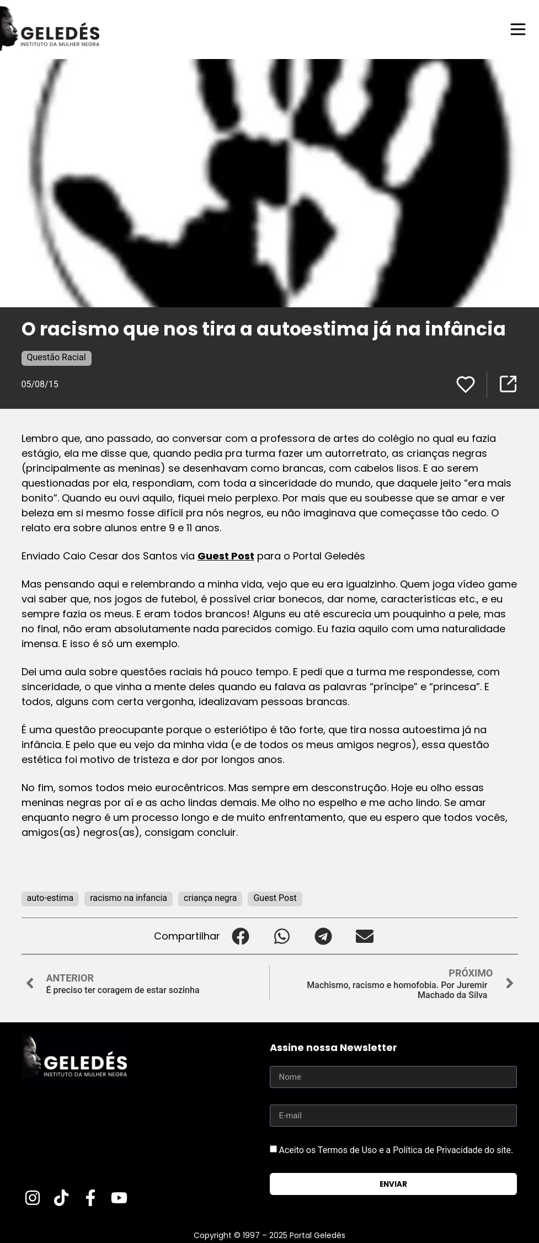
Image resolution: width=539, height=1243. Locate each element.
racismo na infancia (128, 898)
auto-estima (50, 898)
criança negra (210, 898)
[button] (241, 936)
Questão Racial (56, 357)
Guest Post (226, 556)
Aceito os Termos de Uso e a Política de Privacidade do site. (396, 1150)
